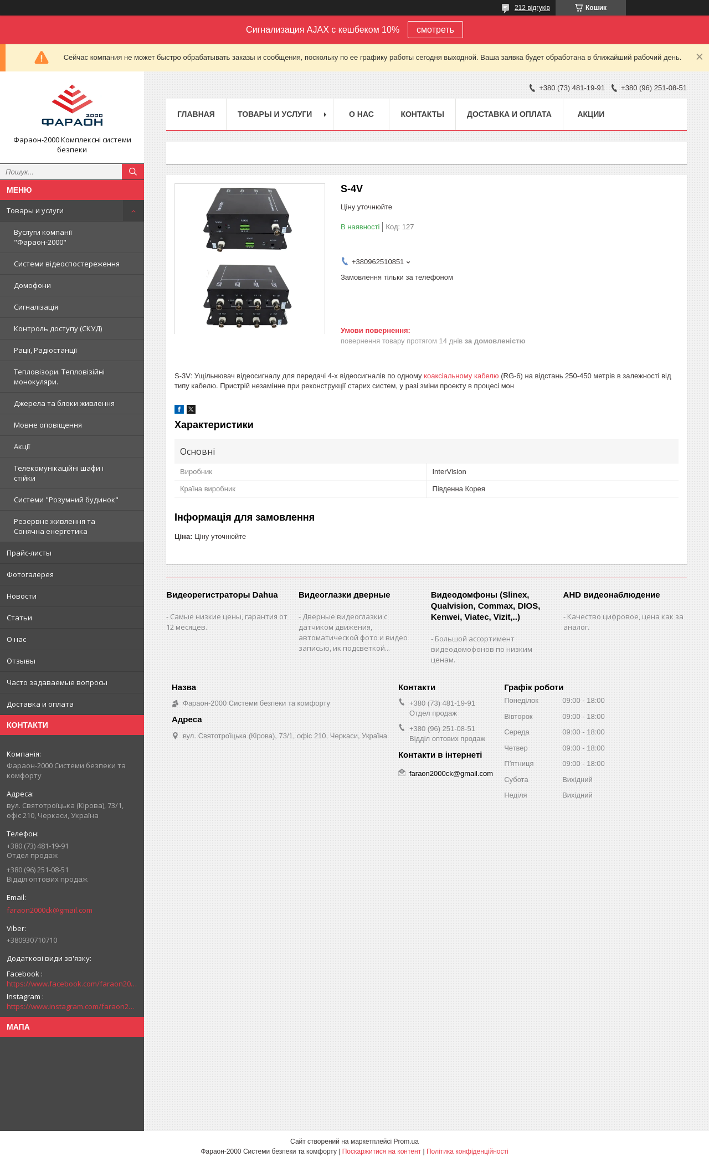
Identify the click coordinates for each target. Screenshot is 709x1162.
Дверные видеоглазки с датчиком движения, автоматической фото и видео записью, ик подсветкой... (353, 632)
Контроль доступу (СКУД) (58, 328)
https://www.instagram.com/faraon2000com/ (72, 1006)
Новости (22, 596)
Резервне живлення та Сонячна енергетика (54, 526)
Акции (590, 114)
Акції (22, 446)
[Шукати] (133, 171)
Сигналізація (36, 307)
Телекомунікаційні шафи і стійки (59, 473)
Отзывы (21, 661)
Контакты (422, 114)
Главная (196, 114)
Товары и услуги (35, 210)
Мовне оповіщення (48, 425)
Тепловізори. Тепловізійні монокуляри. (59, 377)
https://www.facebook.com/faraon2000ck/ (72, 984)
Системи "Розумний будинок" (66, 500)
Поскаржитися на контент (381, 1151)
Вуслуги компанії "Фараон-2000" (43, 237)
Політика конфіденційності (467, 1151)
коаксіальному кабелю (461, 376)
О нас (16, 639)
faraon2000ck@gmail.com (50, 910)
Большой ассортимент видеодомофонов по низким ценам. (481, 649)
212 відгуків (532, 8)
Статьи (19, 618)
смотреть (435, 29)
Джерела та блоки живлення (64, 403)
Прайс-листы (29, 553)
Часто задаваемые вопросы (57, 682)
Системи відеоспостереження (67, 264)
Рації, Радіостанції (45, 350)
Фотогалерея (30, 574)
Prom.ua (406, 1141)
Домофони (32, 285)
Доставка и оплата (40, 704)
